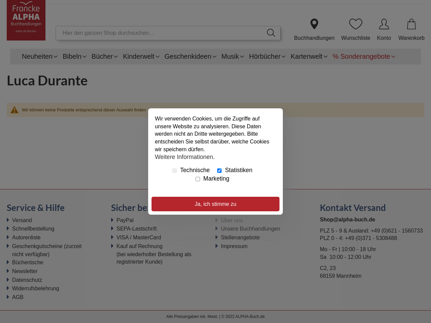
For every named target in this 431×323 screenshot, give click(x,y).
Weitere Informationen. (185, 157)
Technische (191, 170)
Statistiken (234, 170)
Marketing (212, 178)
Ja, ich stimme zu (215, 204)
